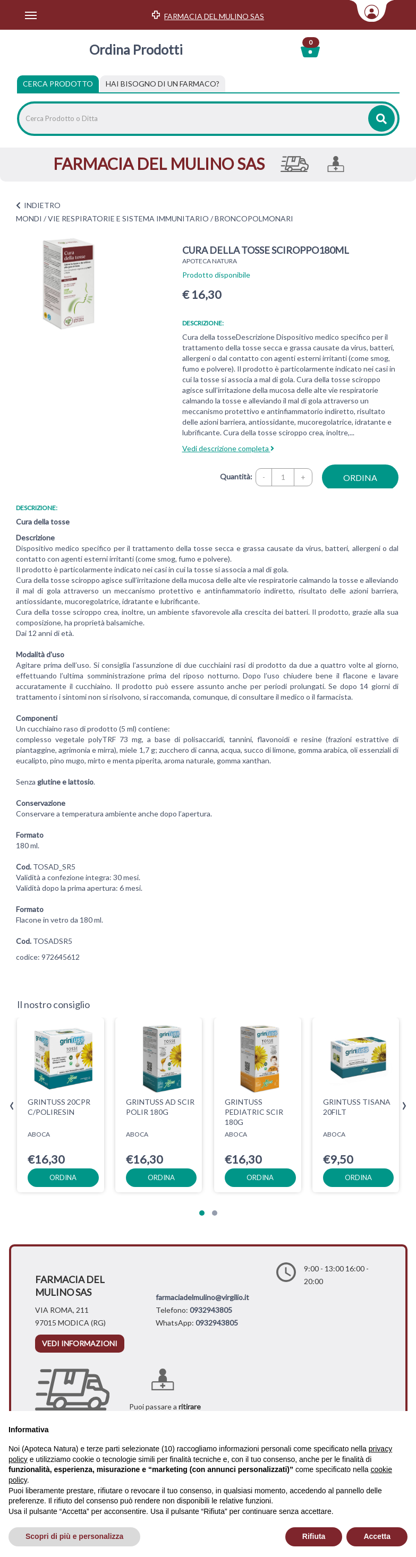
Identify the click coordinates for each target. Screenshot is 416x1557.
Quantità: (236, 476)
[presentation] (12, 1106)
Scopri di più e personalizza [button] (74, 1536)
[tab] (162, 83)
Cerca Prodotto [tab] (58, 83)
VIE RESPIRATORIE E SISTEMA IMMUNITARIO (128, 218)
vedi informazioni (79, 1343)
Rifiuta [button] (314, 1536)
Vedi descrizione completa (228, 448)
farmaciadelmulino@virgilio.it (202, 1297)
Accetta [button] (376, 1536)
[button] (202, 1213)
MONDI (29, 218)
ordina (360, 477)
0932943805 (211, 1309)
